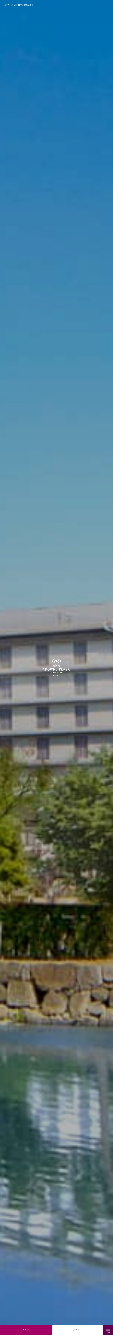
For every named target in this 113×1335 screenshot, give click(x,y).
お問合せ (77, 1330)
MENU (108, 1331)
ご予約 (26, 1330)
